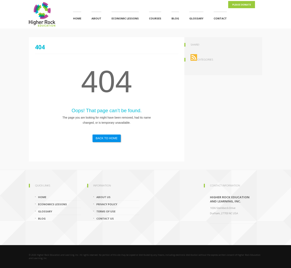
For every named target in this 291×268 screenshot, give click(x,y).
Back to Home (107, 138)
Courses (155, 18)
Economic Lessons (125, 18)
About (96, 18)
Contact (220, 18)
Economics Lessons (52, 204)
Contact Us (105, 218)
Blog (175, 18)
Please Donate (241, 4)
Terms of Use (105, 211)
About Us (103, 197)
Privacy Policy (106, 204)
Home (77, 18)
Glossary (196, 18)
